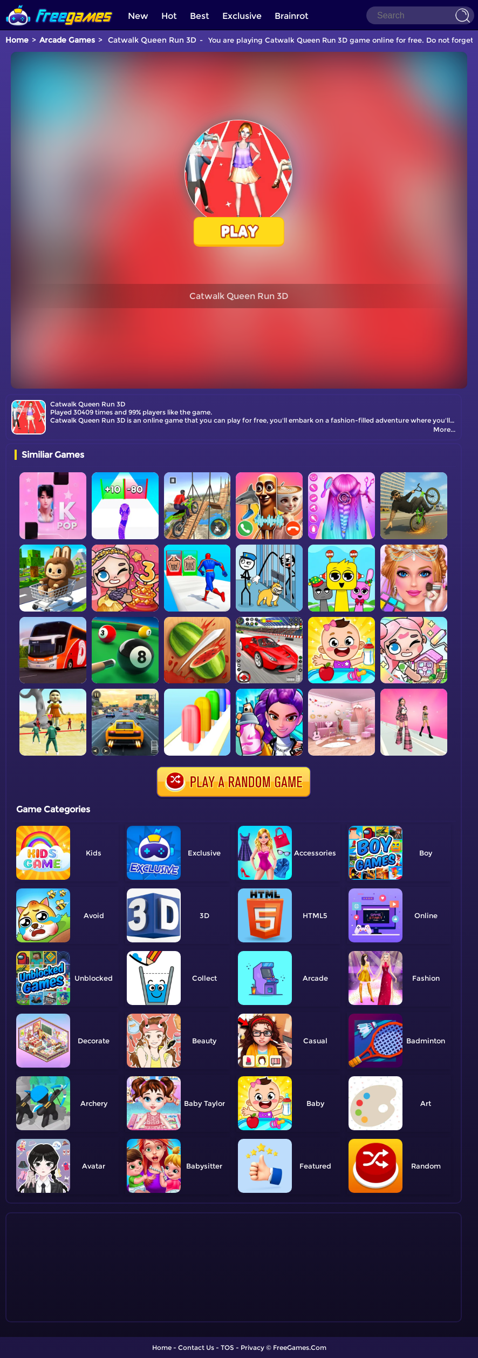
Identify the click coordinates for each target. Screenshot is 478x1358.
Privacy (252, 1347)
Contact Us (196, 1347)
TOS (227, 1347)
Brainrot (292, 16)
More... (444, 429)
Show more (50, 1314)
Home (17, 40)
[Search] (420, 15)
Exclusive (242, 16)
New (138, 16)
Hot (169, 16)
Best (199, 16)
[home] (59, 4)
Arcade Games (67, 40)
